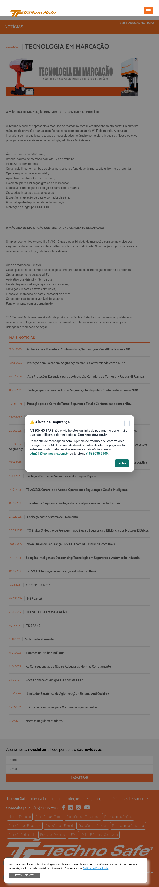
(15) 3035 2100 (97, 453)
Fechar (122, 463)
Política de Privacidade (95, 868)
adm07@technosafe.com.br (49, 453)
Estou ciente (24, 875)
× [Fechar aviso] (127, 423)
